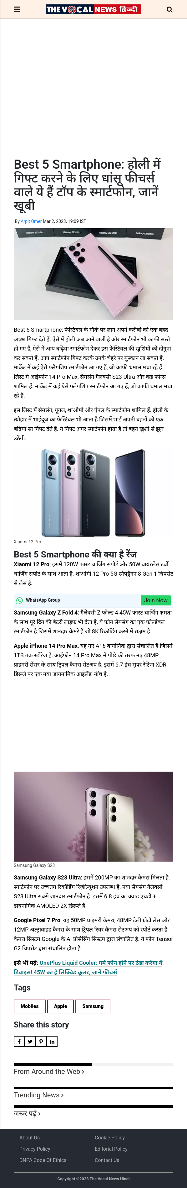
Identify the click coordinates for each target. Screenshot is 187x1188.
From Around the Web (47, 1071)
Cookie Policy (110, 1138)
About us (29, 1138)
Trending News (36, 1095)
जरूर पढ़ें (25, 1113)
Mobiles (30, 1006)
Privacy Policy (34, 1149)
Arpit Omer (31, 221)
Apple (60, 1006)
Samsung (93, 1006)
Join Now (156, 600)
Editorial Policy (111, 1149)
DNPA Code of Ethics (43, 1160)
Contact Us (107, 1160)
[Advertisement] (93, 100)
